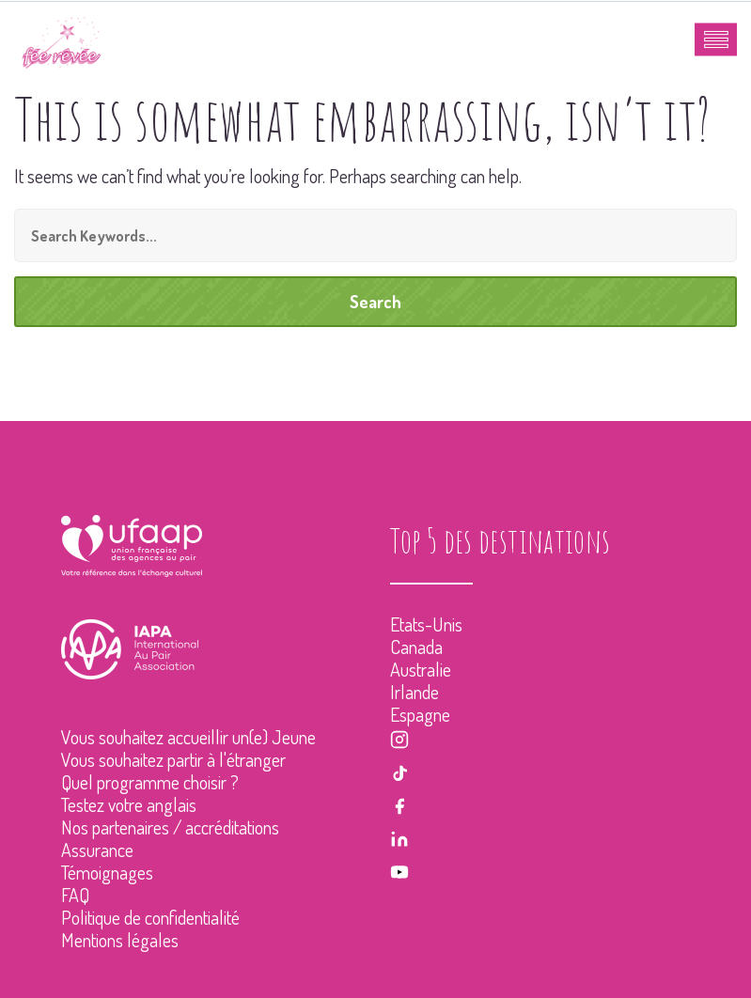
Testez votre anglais (128, 804)
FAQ (75, 894)
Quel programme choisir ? (150, 782)
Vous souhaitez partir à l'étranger (173, 759)
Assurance (97, 849)
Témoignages (107, 872)
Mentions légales (120, 940)
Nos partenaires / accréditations (170, 827)
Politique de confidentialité (150, 917)
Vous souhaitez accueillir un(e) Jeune (188, 737)
